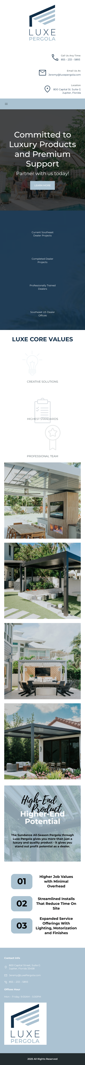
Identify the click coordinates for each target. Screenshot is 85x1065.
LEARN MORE (42, 185)
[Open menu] (6, 104)
